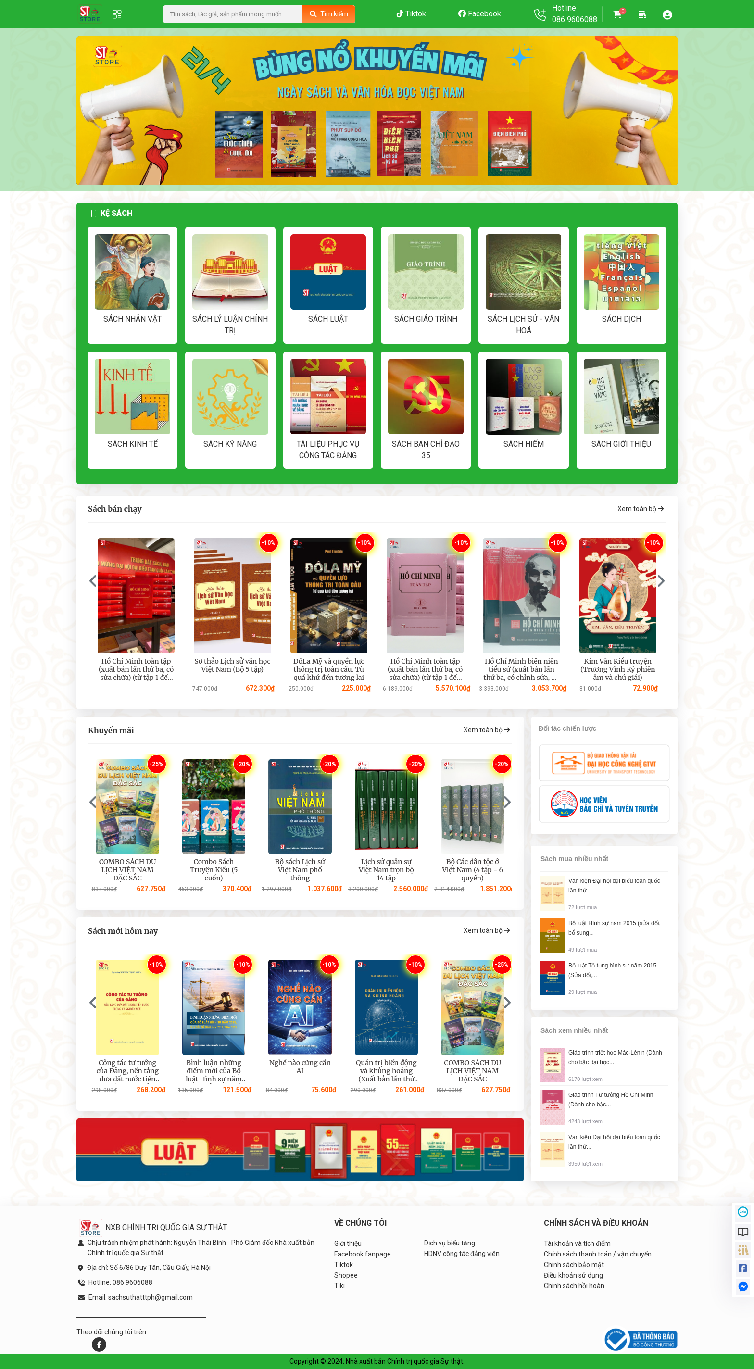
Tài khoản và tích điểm (577, 1243)
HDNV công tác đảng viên (462, 1253)
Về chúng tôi (360, 1223)
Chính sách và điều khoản (596, 1223)
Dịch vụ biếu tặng (449, 1243)
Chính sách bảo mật (574, 1265)
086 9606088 (574, 19)
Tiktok (411, 13)
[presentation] (91, 111)
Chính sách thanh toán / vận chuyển (598, 1254)
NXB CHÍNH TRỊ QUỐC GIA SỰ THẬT (152, 1227)
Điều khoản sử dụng (573, 1275)
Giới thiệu (348, 1243)
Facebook (479, 13)
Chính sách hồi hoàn (574, 1286)
